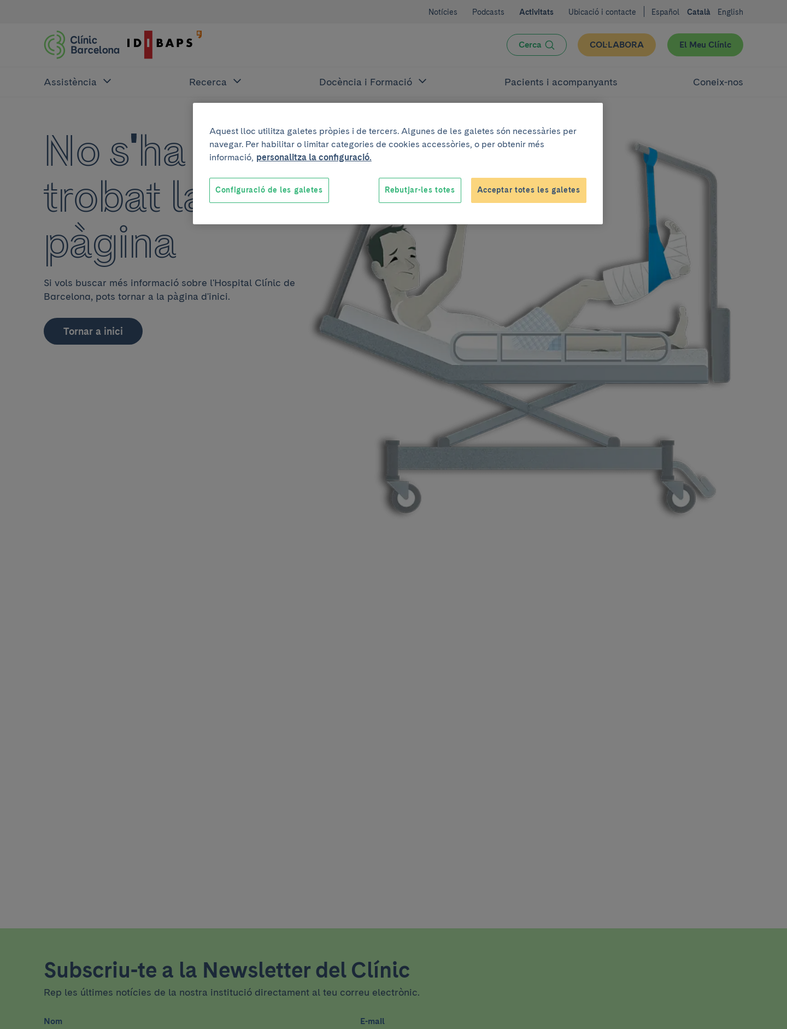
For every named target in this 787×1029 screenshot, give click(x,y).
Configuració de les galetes (269, 189)
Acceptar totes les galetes (528, 189)
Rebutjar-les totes (420, 189)
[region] (398, 163)
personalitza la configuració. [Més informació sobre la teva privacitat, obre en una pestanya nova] (314, 157)
